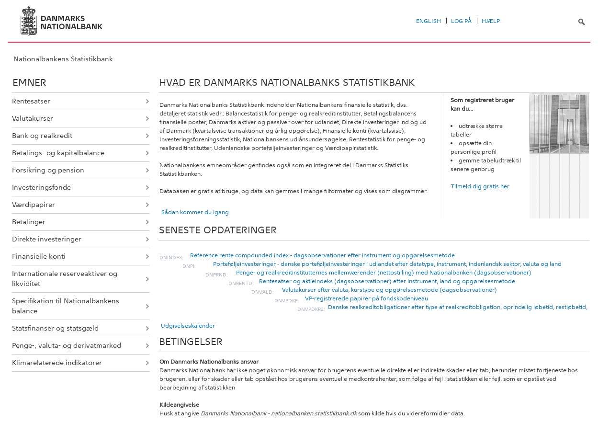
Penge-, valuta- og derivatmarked (66, 345)
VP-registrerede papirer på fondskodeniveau (366, 298)
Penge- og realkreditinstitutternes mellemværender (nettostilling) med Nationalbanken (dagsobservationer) (383, 272)
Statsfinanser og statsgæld (55, 328)
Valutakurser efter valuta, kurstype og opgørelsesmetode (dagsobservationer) (389, 290)
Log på (461, 21)
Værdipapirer (33, 204)
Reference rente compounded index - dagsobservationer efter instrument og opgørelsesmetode (322, 255)
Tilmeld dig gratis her (480, 186)
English (428, 21)
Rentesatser (31, 101)
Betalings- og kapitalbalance (58, 153)
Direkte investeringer (46, 239)
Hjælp (491, 21)
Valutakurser (32, 118)
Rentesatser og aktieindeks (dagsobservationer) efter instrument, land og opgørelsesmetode (387, 281)
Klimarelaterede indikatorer (57, 362)
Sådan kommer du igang (195, 212)
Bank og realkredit (42, 135)
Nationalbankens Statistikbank (63, 59)
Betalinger (28, 222)
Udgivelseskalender (188, 326)
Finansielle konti (39, 256)
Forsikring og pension (48, 170)
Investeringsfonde (41, 187)
